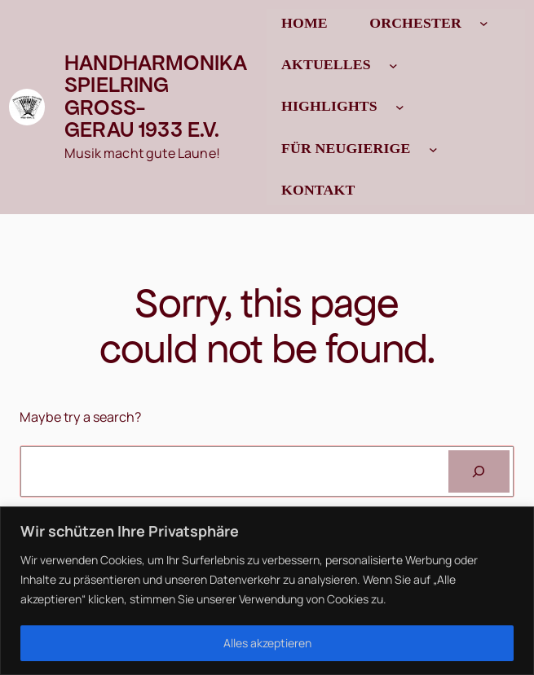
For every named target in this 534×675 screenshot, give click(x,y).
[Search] (479, 471)
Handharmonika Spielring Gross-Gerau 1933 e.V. (155, 96)
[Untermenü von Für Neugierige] (433, 148)
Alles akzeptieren (267, 643)
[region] (267, 590)
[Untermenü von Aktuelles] (393, 65)
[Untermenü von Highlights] (399, 107)
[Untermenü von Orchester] (483, 23)
